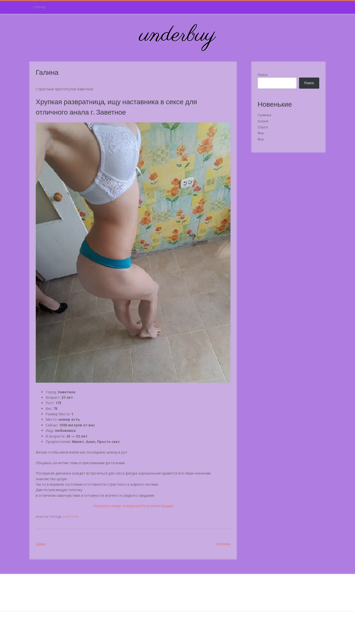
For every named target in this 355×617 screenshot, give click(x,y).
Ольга (263, 127)
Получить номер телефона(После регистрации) (133, 505)
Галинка (264, 115)
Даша (40, 543)
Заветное (71, 516)
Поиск (263, 74)
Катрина (223, 543)
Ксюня (263, 121)
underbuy (178, 35)
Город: (40, 7)
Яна (261, 133)
